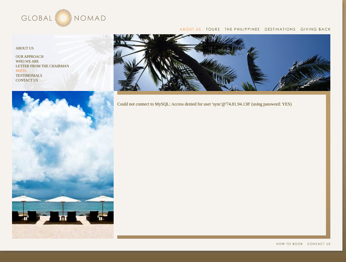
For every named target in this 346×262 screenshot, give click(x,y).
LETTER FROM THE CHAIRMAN (42, 66)
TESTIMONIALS (29, 76)
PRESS (21, 71)
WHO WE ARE (27, 61)
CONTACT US (27, 80)
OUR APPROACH (29, 57)
